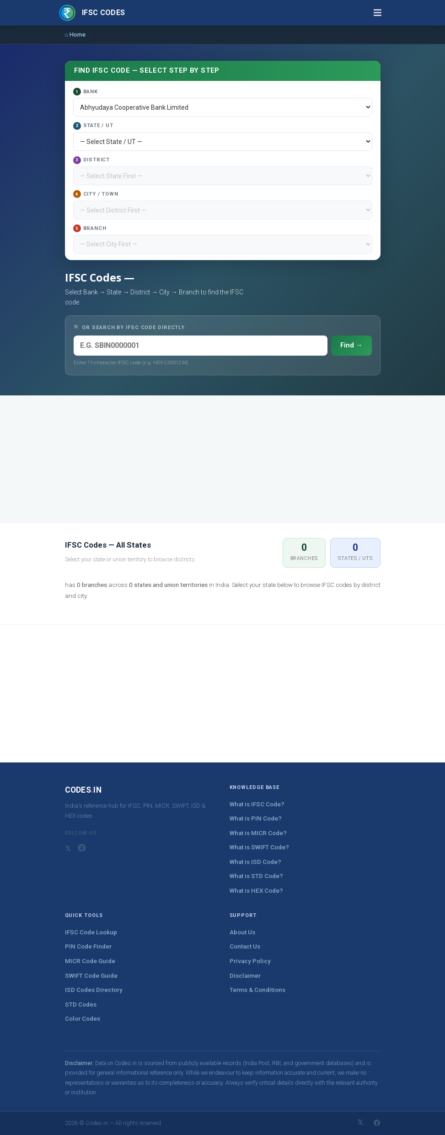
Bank (85, 92)
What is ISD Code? (255, 861)
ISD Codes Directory (94, 989)
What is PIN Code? (256, 818)
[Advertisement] (223, 459)
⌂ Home (75, 34)
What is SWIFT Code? (259, 847)
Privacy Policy (250, 961)
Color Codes (82, 1018)
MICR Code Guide (90, 961)
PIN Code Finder (88, 946)
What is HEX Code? (256, 890)
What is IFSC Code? (257, 804)
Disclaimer (245, 975)
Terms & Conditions (257, 989)
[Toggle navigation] (377, 12)
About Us (242, 932)
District (91, 160)
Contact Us (245, 946)
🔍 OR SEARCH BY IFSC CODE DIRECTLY (129, 327)
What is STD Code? (256, 876)
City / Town (95, 194)
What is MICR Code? (258, 833)
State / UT (93, 126)
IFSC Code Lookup (91, 932)
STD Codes (81, 1004)
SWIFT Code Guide (91, 975)
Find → (351, 345)
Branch (90, 228)
